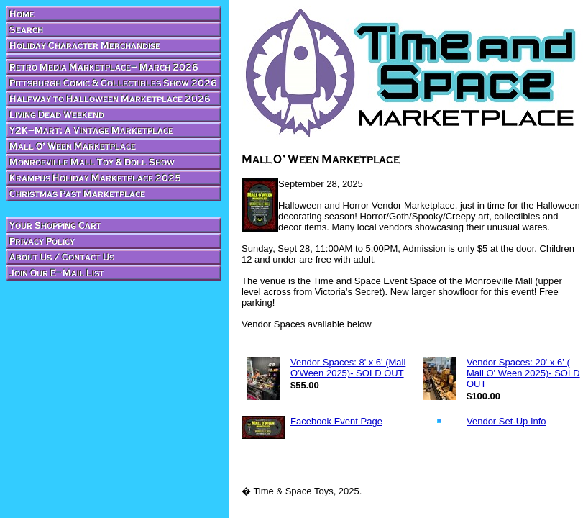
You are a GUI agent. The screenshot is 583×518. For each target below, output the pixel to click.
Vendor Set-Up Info (506, 421)
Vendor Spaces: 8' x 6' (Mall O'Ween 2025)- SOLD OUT (347, 367)
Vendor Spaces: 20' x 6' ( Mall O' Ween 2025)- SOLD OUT (523, 373)
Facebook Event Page (336, 421)
